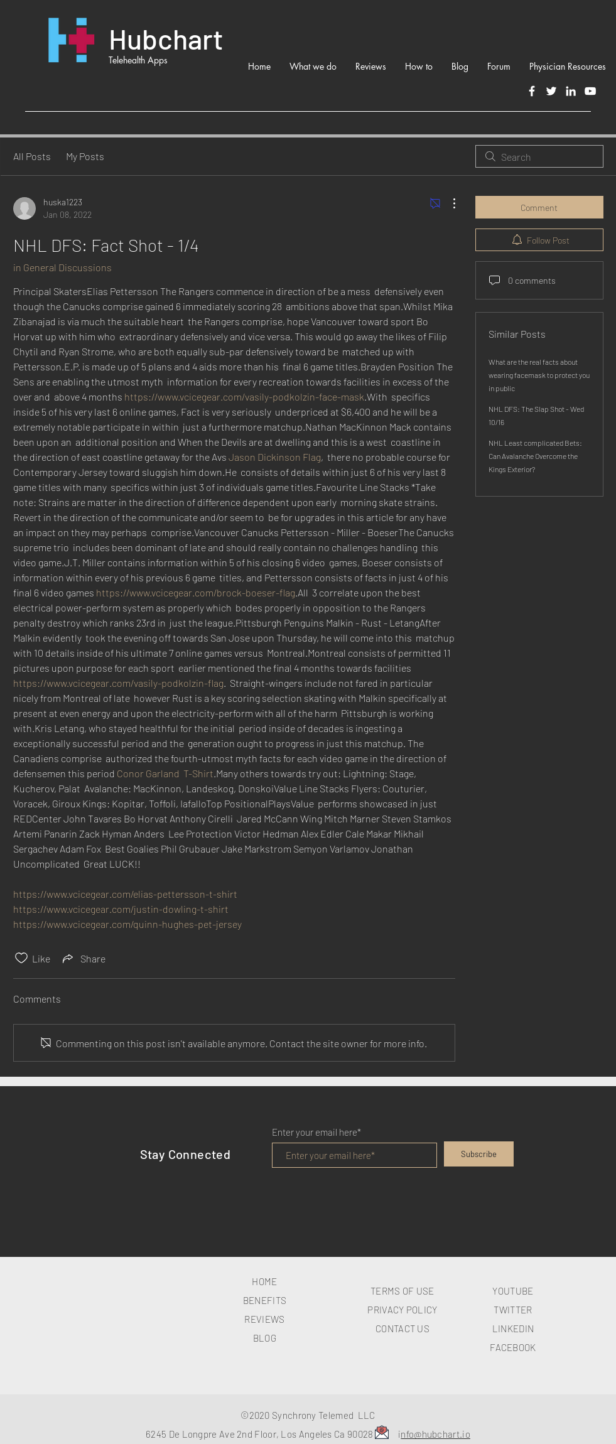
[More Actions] (447, 203)
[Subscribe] (479, 1154)
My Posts (85, 156)
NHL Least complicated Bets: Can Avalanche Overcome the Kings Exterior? (535, 455)
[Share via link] (82, 958)
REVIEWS (264, 1319)
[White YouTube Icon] (590, 91)
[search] (539, 156)
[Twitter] (551, 91)
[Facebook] (532, 91)
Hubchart (166, 38)
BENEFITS (264, 1300)
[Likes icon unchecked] (21, 958)
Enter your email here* (316, 1132)
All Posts (32, 156)
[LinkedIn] (571, 91)
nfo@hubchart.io (435, 1434)
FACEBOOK (513, 1347)
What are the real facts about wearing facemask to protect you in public (539, 374)
